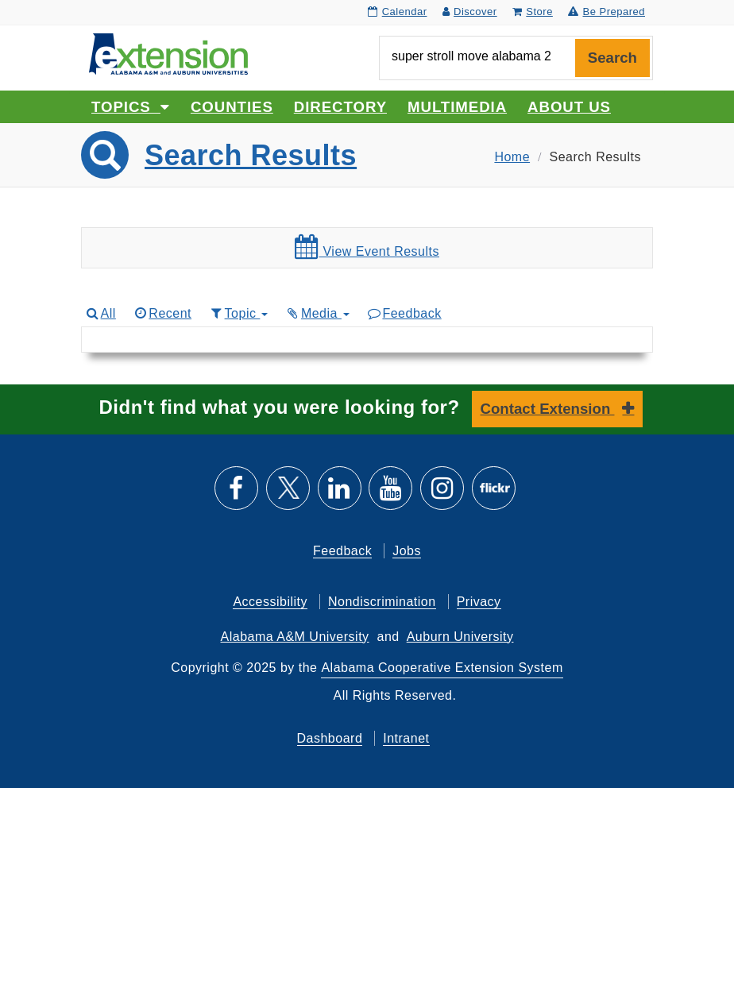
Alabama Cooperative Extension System (441, 667)
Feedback (404, 313)
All (100, 313)
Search (612, 57)
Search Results (251, 155)
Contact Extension (548, 408)
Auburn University (460, 636)
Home (512, 157)
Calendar (397, 11)
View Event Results (367, 247)
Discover (469, 11)
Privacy (479, 601)
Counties (232, 106)
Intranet (406, 738)
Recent (162, 313)
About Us (569, 106)
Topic (238, 313)
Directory (340, 106)
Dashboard (330, 738)
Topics (130, 106)
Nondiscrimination (382, 601)
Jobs (406, 551)
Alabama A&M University (295, 636)
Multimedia (457, 106)
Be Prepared (606, 11)
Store (532, 11)
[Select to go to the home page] (168, 53)
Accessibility (270, 601)
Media (317, 313)
